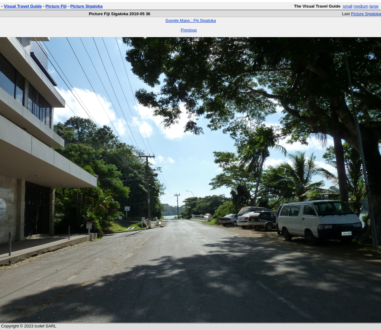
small (347, 6)
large (373, 6)
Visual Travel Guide (23, 6)
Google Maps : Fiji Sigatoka (190, 20)
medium (361, 6)
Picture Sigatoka (86, 6)
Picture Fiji (55, 6)
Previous (189, 30)
